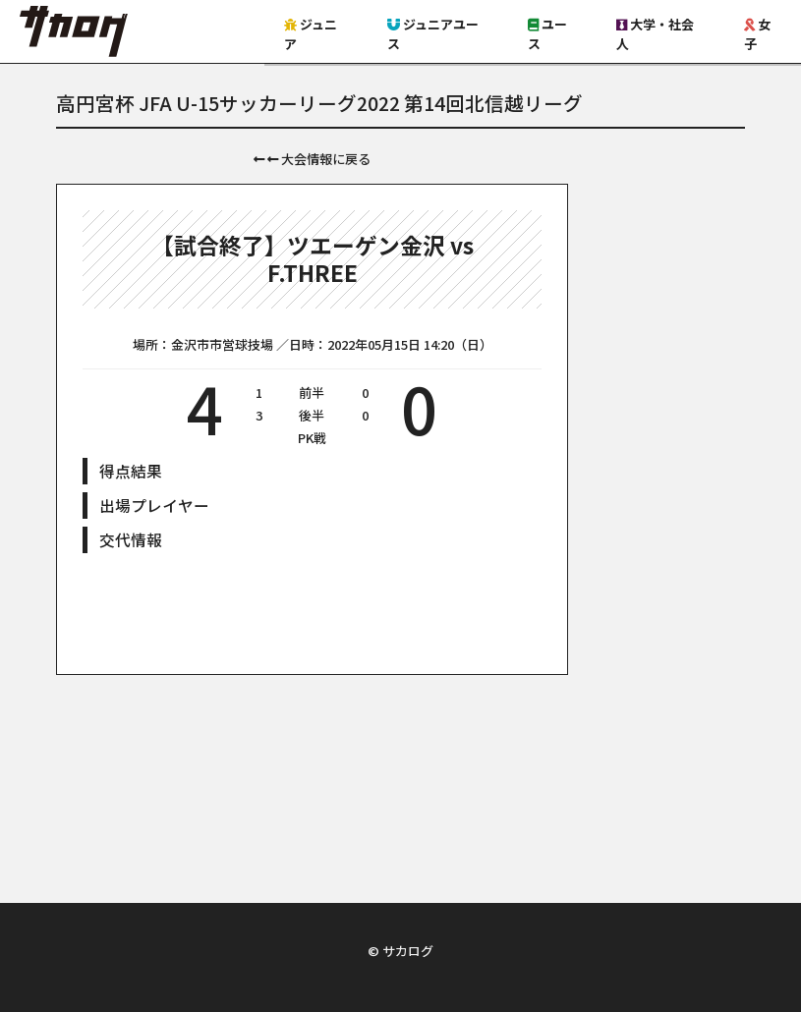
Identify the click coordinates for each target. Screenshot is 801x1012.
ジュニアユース (433, 34)
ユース (547, 34)
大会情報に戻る (312, 158)
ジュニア (310, 34)
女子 (757, 34)
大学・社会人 (655, 34)
